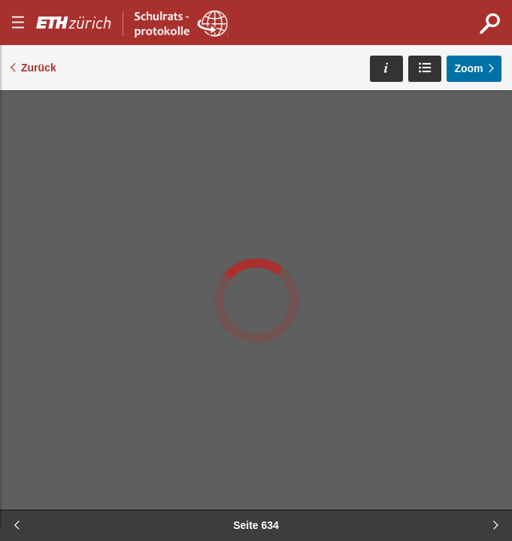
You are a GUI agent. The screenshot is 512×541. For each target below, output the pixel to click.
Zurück (38, 68)
